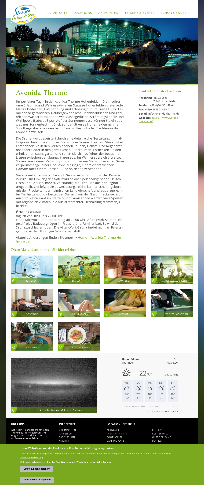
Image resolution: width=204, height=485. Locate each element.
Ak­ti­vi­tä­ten (108, 12)
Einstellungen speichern (37, 470)
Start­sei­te (58, 12)
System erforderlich (34, 463)
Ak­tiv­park (113, 430)
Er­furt (111, 444)
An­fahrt (64, 441)
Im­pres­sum (66, 433)
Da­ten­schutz (67, 437)
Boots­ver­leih (115, 437)
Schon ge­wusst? (175, 12)
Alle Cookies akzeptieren (37, 481)
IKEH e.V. (157, 430)
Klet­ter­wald (160, 433)
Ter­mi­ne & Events (139, 12)
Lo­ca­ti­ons (83, 12)
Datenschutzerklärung (31, 459)
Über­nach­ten (67, 430)
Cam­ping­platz (115, 441)
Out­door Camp (161, 437)
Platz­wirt (158, 441)
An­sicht (32, 270)
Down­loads (66, 444)
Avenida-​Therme (117, 433)
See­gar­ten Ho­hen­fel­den (167, 444)
